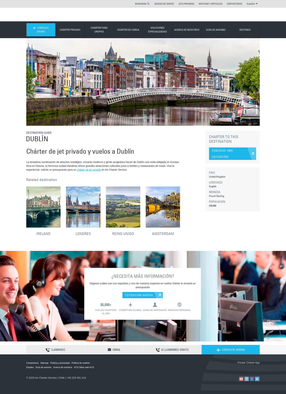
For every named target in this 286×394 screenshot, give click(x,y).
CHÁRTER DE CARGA (128, 29)
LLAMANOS (55, 350)
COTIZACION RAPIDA (139, 295)
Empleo (30, 367)
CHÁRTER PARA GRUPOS (99, 29)
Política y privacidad (60, 363)
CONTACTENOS (234, 3)
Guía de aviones (43, 367)
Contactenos (32, 363)
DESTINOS (245, 29)
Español (252, 3)
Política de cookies (81, 363)
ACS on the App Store (235, 369)
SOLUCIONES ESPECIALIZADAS (157, 29)
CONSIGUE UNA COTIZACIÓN (222, 154)
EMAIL (114, 349)
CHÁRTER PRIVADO (70, 29)
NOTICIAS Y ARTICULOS (210, 3)
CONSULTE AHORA (41, 29)
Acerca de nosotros (62, 367)
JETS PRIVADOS (186, 3)
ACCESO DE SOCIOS (164, 3)
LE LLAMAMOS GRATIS (172, 350)
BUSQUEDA (140, 3)
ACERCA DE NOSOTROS (186, 29)
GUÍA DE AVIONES (216, 29)
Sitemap (44, 363)
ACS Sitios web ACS (84, 367)
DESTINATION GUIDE (39, 132)
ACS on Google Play (252, 369)
